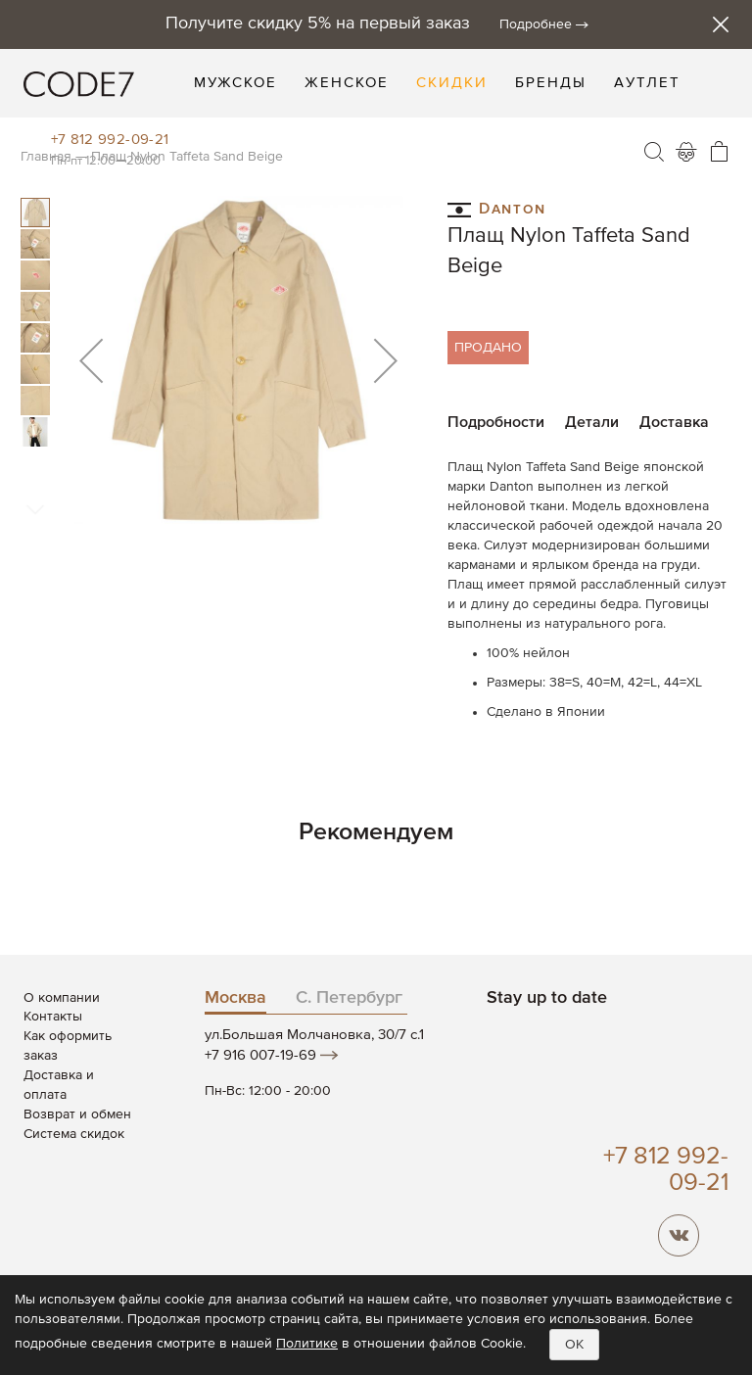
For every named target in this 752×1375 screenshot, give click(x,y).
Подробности (495, 423)
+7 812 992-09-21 (110, 139)
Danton (496, 208)
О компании (62, 998)
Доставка (674, 423)
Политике (307, 1344)
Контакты (53, 1016)
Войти (686, 152)
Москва (235, 998)
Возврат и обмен (77, 1114)
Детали (592, 423)
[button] (91, 360)
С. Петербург (349, 998)
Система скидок (74, 1134)
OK (574, 1344)
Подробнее (535, 24)
